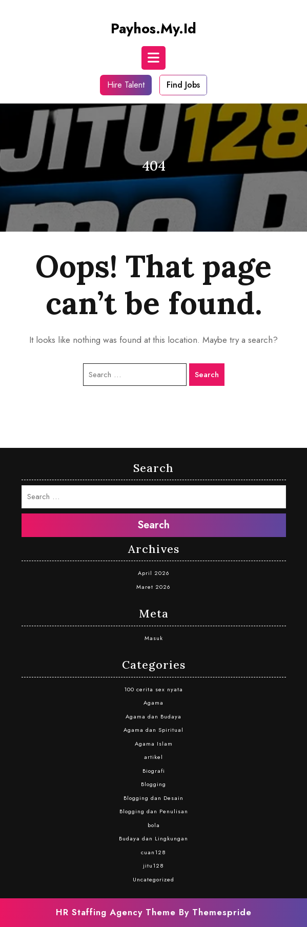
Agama (153, 702)
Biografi (153, 771)
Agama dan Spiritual (153, 730)
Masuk (154, 638)
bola (154, 825)
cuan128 (153, 852)
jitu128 (153, 865)
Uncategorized (153, 879)
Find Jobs (183, 85)
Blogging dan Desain (153, 798)
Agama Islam (154, 743)
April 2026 (154, 573)
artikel (153, 757)
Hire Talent (126, 85)
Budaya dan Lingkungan (153, 838)
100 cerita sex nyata (153, 689)
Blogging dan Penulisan (153, 811)
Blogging (153, 784)
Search (207, 374)
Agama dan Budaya (153, 716)
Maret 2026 (153, 587)
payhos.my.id (153, 28)
